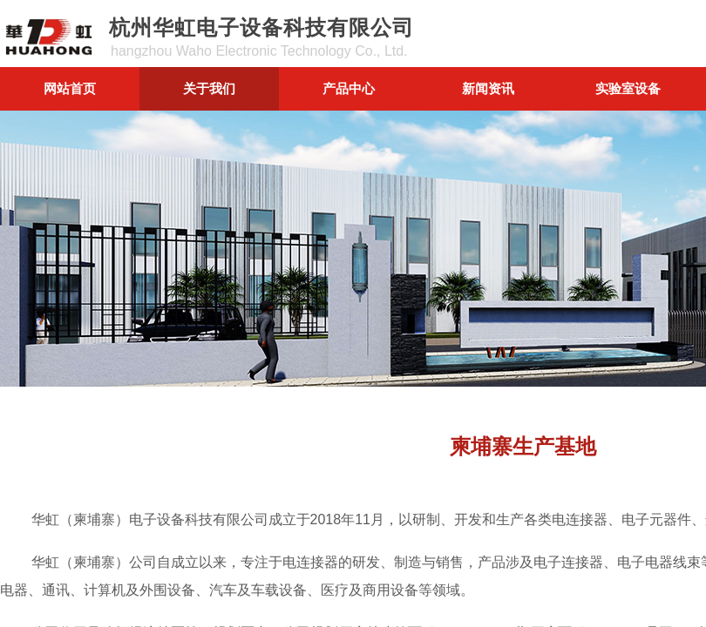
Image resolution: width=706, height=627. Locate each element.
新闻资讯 (488, 88)
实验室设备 (628, 88)
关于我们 (209, 88)
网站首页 (70, 88)
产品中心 (348, 88)
